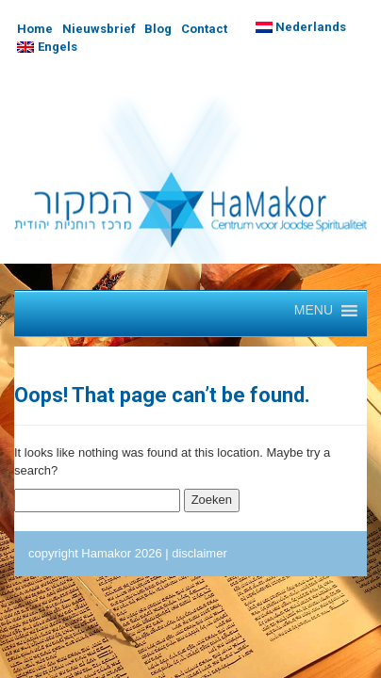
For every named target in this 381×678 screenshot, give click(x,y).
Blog (158, 29)
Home (35, 29)
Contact (204, 29)
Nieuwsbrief (99, 29)
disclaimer (199, 553)
